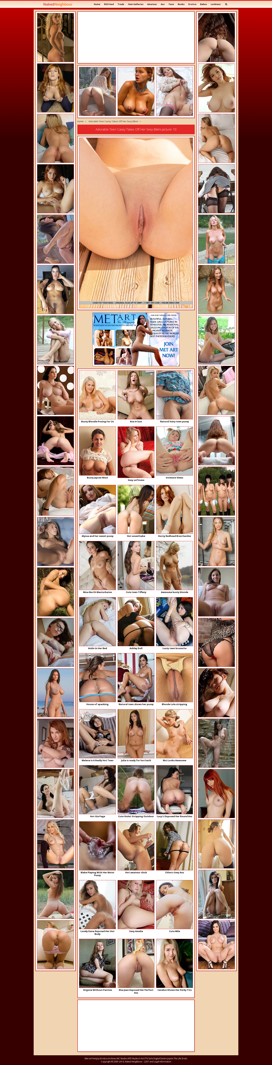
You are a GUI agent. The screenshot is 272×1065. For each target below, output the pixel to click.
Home (97, 4)
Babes (203, 4)
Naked (58, 4)
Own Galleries (135, 4)
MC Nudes (122, 1058)
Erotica (192, 4)
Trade (121, 4)
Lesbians (216, 4)
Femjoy (95, 1058)
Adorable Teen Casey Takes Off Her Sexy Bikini (113, 121)
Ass (163, 4)
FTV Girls (148, 1058)
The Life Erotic (180, 1058)
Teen (171, 4)
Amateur (152, 4)
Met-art (88, 1058)
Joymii (170, 1058)
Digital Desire (160, 1058)
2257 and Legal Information (157, 1061)
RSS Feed (109, 4)
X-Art (141, 1058)
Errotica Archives (108, 1058)
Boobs (181, 4)
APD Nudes (133, 1058)
